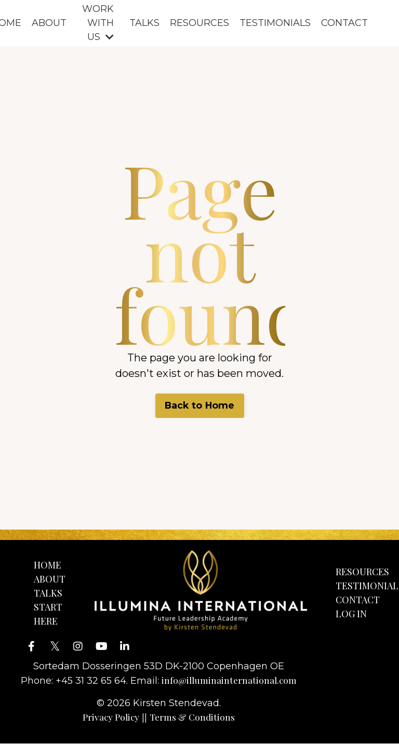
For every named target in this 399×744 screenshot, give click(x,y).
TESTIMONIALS (275, 23)
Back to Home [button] (199, 405)
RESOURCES (199, 23)
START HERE (48, 614)
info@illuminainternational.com (231, 680)
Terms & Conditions (194, 717)
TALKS (144, 23)
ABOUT (49, 23)
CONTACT (344, 23)
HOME (47, 565)
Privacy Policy (112, 717)
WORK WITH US (98, 23)
